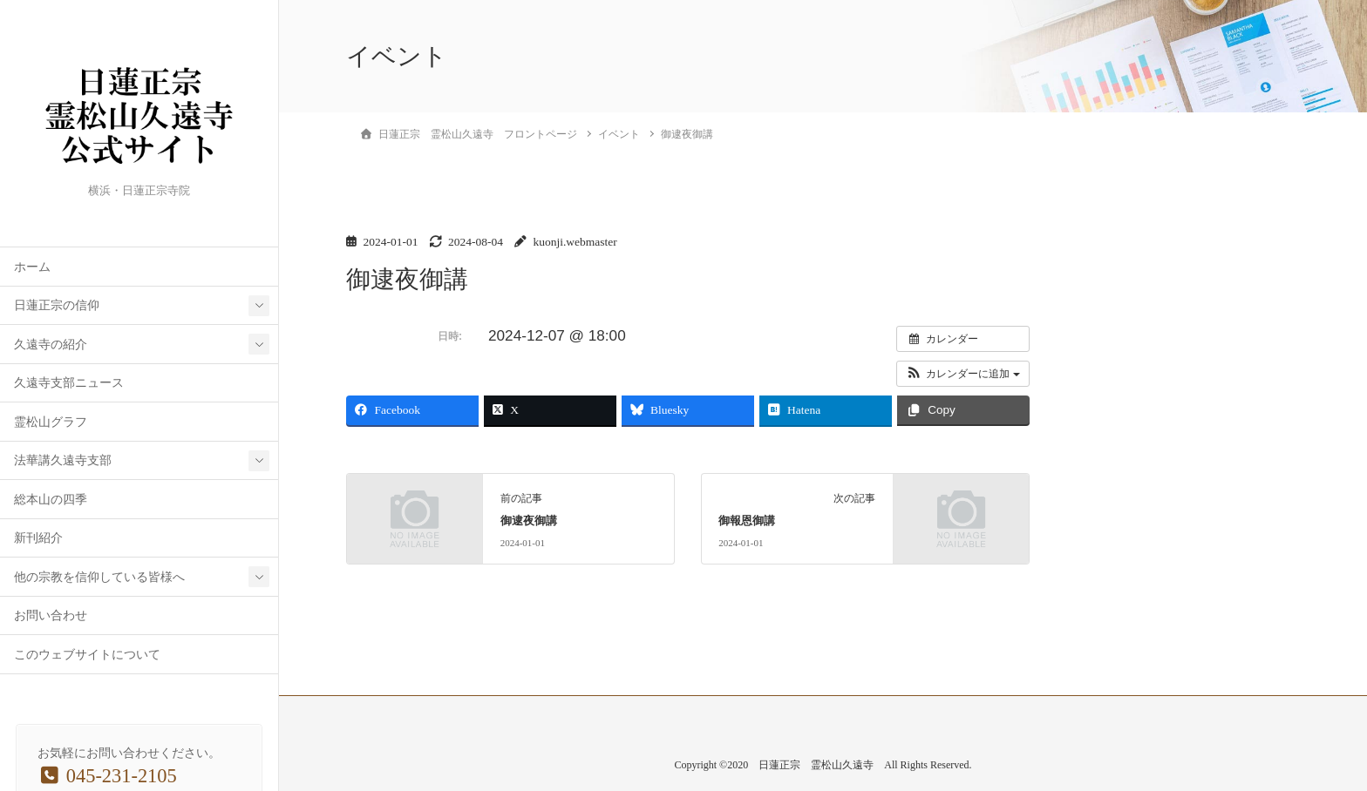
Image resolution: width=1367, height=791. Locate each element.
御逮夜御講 (528, 521)
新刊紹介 (38, 537)
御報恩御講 (746, 521)
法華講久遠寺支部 (63, 460)
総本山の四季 (50, 499)
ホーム (32, 267)
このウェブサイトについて (87, 654)
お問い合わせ (50, 615)
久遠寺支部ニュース (69, 382)
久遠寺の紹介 (50, 344)
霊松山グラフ (50, 422)
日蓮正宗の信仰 (56, 305)
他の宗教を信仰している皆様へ (99, 577)
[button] (963, 374)
